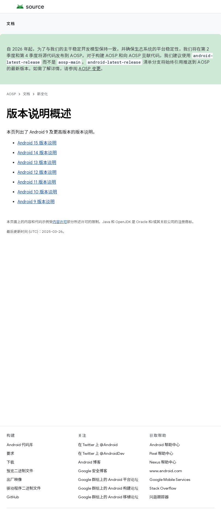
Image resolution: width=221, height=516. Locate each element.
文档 (11, 23)
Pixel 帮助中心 (161, 453)
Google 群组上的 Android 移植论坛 (108, 497)
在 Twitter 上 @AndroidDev (101, 453)
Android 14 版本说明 (37, 153)
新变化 (42, 94)
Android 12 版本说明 (36, 172)
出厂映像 (14, 479)
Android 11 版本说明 (36, 182)
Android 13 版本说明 (36, 162)
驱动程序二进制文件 (24, 488)
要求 (10, 453)
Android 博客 (89, 462)
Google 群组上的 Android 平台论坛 (108, 479)
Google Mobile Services (170, 479)
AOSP (11, 94)
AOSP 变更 (90, 69)
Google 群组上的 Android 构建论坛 (108, 488)
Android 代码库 (20, 444)
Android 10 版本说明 (37, 192)
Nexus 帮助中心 (163, 462)
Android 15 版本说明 (36, 143)
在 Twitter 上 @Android (98, 444)
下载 (10, 462)
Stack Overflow (163, 488)
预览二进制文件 (20, 470)
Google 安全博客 (92, 470)
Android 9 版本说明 (36, 202)
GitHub (13, 497)
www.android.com (166, 470)
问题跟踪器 (159, 497)
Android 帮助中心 (165, 444)
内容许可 (60, 222)
